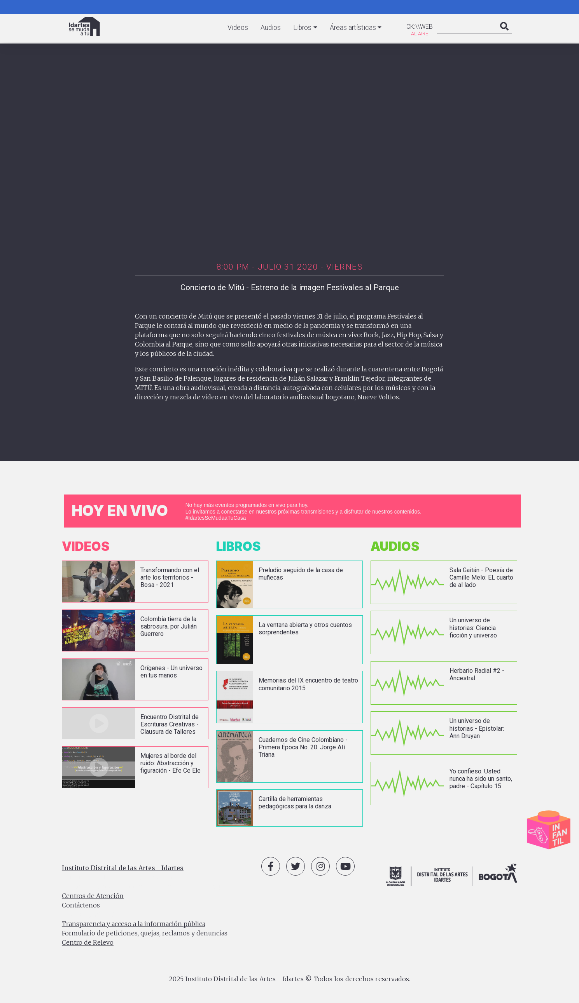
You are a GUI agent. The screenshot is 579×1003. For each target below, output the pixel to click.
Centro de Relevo (88, 942)
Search (504, 34)
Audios (271, 27)
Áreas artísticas (353, 27)
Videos (237, 27)
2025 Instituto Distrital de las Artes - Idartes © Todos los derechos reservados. (290, 979)
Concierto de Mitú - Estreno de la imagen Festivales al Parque (289, 287)
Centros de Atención (93, 896)
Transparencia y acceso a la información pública (133, 924)
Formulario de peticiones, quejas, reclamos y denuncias (144, 933)
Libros (302, 27)
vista (135, 581)
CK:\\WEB (419, 26)
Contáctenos (81, 905)
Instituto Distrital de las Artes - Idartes (123, 868)
